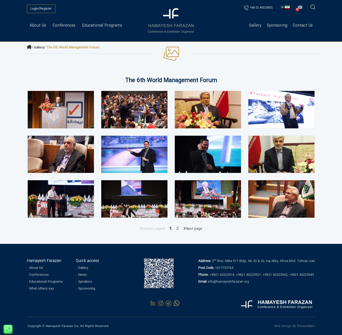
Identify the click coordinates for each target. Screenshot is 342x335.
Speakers (85, 281)
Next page (194, 229)
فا (285, 7)
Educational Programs (102, 26)
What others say (41, 288)
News (82, 275)
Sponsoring (277, 26)
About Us (38, 26)
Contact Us (303, 26)
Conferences (64, 26)
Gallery (255, 26)
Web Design (283, 326)
